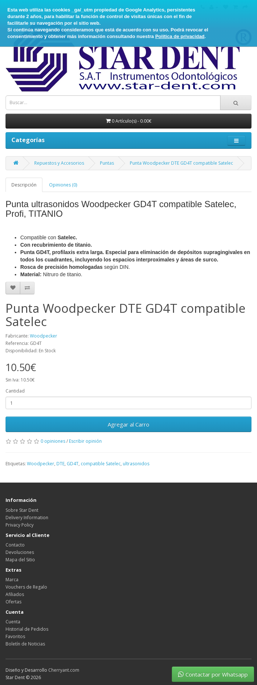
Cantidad (15, 391)
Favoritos (15, 636)
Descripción (24, 185)
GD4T (73, 463)
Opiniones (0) (63, 185)
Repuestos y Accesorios (59, 163)
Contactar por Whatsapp (213, 674)
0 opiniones (53, 441)
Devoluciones (20, 552)
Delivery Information (27, 517)
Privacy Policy (20, 525)
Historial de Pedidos (27, 629)
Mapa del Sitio (20, 559)
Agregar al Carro (128, 424)
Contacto (15, 545)
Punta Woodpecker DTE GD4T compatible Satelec (181, 163)
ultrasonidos (136, 463)
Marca (12, 579)
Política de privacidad (180, 36)
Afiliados (15, 594)
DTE (60, 463)
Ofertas (13, 602)
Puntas (107, 163)
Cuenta (13, 622)
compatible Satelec (101, 463)
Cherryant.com (63, 670)
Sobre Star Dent (22, 510)
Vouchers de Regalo (26, 587)
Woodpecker (43, 336)
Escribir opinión (85, 441)
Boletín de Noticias (25, 644)
